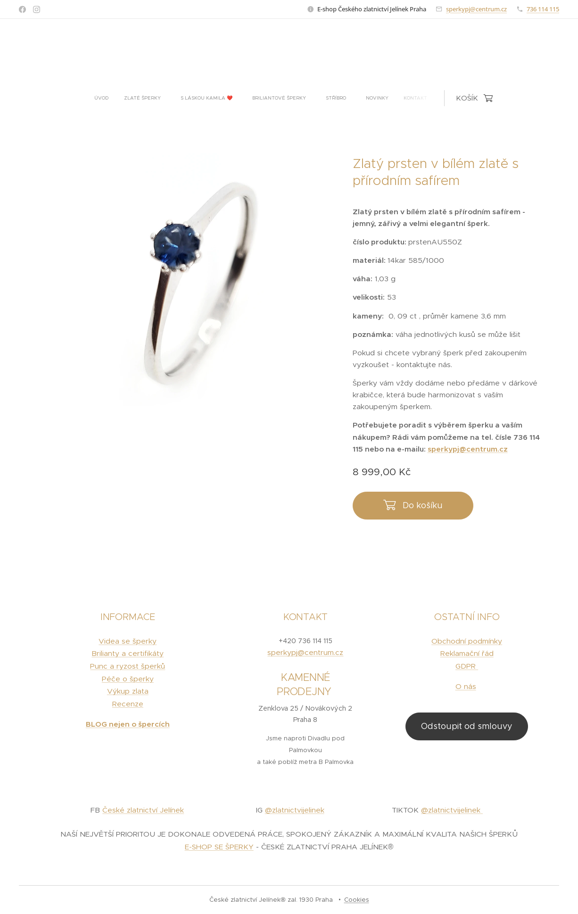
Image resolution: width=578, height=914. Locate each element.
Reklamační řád (466, 653)
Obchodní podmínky (466, 641)
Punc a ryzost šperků (127, 666)
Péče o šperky (128, 678)
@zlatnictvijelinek (294, 810)
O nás (465, 686)
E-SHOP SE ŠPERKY (219, 846)
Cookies (356, 900)
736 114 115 (543, 9)
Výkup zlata (128, 691)
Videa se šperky (128, 641)
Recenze (127, 703)
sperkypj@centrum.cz (476, 9)
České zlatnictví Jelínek (143, 810)
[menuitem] (210, 98)
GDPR (466, 666)
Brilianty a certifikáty (127, 653)
